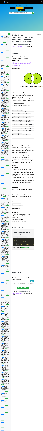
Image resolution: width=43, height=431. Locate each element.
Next (32, 281)
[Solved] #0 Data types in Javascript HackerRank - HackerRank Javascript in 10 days (5, 118)
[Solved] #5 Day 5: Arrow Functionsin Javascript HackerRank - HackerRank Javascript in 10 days (5, 396)
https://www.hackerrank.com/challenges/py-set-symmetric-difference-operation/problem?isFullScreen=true (22, 63)
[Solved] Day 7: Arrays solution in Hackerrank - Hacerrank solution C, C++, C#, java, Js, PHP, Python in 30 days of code (5, 95)
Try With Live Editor (25, 247)
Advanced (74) (21, 10)
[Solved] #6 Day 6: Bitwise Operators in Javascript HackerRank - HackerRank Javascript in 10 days (5, 403)
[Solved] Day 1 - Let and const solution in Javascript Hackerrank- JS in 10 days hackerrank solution (5, 131)
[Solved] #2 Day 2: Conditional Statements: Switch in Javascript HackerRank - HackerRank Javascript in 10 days (5, 324)
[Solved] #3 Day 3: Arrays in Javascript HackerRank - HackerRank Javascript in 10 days (5, 339)
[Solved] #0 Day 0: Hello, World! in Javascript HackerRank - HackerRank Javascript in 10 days (5, 309)
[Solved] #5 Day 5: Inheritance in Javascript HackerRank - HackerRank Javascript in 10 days (5, 382)
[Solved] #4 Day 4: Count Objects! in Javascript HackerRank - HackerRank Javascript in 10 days (5, 368)
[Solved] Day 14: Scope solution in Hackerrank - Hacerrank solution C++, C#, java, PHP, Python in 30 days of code (5, 186)
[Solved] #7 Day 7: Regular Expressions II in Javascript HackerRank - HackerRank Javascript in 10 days (5, 425)
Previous (15, 276)
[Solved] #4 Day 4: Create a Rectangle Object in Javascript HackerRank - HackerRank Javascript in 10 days (5, 360)
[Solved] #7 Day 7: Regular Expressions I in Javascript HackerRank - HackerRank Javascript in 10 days (5, 417)
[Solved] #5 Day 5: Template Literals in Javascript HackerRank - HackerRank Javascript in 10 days (5, 389)
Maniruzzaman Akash (18, 46)
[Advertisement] (14, 21)
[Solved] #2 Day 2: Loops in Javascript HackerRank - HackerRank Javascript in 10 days (5, 332)
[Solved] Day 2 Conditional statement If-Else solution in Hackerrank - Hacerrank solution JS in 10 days (5, 138)
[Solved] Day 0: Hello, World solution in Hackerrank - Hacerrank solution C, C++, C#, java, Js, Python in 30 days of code (5, 39)
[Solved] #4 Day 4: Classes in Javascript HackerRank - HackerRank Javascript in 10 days (5, 375)
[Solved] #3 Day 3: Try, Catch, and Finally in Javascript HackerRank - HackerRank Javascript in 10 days (5, 346)
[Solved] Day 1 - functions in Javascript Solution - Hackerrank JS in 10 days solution (5, 124)
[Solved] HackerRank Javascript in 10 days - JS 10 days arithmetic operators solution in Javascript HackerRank (5, 111)
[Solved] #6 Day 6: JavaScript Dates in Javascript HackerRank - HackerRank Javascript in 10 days (5, 410)
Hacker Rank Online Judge (23, 44)
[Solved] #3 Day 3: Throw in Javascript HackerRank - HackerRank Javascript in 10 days (5, 353)
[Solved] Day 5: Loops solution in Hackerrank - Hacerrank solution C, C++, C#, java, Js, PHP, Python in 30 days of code (5, 79)
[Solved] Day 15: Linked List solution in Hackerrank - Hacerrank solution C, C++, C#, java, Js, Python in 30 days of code (5, 194)
